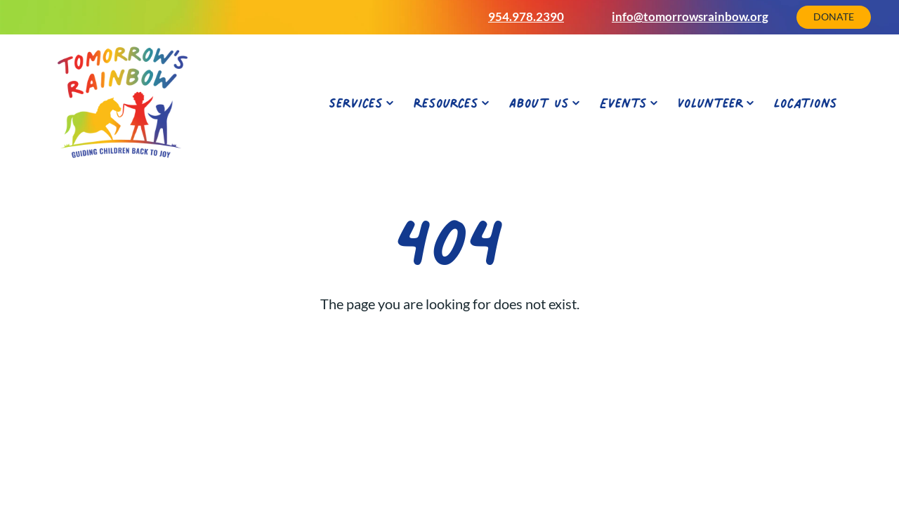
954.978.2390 (526, 16)
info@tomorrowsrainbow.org (690, 16)
